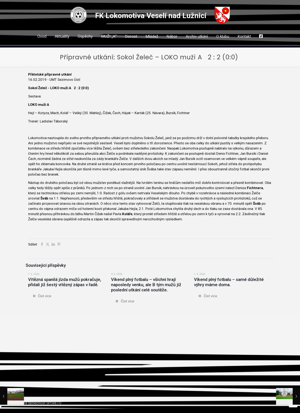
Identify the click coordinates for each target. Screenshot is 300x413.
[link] (131, 44)
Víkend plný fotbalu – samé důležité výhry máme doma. (229, 282)
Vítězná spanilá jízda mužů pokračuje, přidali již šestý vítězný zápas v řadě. (64, 282)
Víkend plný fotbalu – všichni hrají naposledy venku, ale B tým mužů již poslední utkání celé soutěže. (146, 284)
